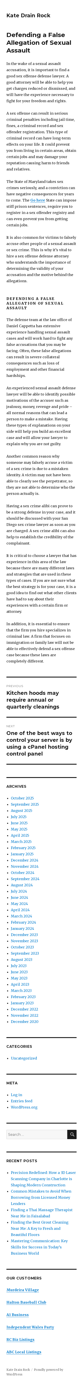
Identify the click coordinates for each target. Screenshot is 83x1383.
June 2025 (19, 823)
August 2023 (21, 959)
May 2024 (19, 903)
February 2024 (23, 922)
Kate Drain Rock (28, 15)
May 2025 (19, 829)
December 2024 (24, 860)
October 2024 (22, 872)
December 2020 (25, 1021)
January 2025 (22, 854)
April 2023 (20, 984)
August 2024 (22, 885)
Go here (37, 200)
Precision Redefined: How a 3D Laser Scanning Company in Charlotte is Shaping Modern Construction (43, 1178)
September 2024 (25, 879)
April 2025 (20, 835)
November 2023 (24, 941)
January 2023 (22, 1003)
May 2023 (19, 978)
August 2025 (21, 810)
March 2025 (21, 841)
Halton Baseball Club (26, 1302)
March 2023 (21, 990)
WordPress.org (24, 1107)
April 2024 (20, 910)
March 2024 (21, 916)
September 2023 (25, 953)
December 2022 (24, 1009)
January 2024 (22, 928)
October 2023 (22, 947)
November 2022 (24, 1015)
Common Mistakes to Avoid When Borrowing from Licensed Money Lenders (41, 1197)
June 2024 (19, 897)
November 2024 (25, 866)
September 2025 (25, 804)
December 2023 (24, 934)
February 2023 (23, 997)
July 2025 (19, 817)
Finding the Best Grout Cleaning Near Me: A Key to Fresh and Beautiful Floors (39, 1228)
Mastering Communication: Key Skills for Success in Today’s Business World (39, 1247)
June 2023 (19, 972)
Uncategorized (24, 1058)
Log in (16, 1095)
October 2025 (22, 798)
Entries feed (21, 1101)
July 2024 (19, 891)
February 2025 (23, 848)
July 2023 (19, 966)
